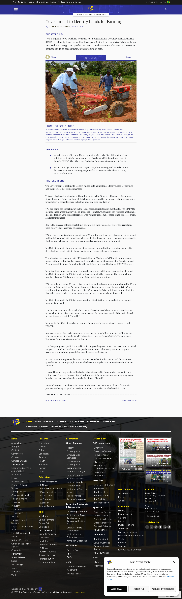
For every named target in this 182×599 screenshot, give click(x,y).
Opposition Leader (103, 458)
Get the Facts (76, 421)
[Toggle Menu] (16, 9)
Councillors (99, 475)
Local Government (20, 533)
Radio (63, 421)
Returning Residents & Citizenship (77, 505)
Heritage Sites (74, 485)
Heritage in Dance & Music (77, 491)
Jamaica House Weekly (50, 488)
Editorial (122, 542)
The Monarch (100, 488)
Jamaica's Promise (48, 544)
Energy (15, 478)
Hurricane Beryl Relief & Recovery (69, 426)
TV (56, 421)
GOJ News (44, 537)
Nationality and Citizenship (74, 536)
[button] (174, 562)
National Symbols (75, 478)
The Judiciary (100, 499)
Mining (14, 536)
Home (29, 421)
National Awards (75, 482)
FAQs (69, 557)
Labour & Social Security (19, 521)
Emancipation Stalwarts (73, 456)
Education (16, 474)
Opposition (16, 550)
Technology (17, 564)
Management (125, 514)
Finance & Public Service (19, 486)
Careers (122, 518)
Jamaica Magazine (48, 481)
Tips (69, 553)
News (38, 421)
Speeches (98, 507)
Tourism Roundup (47, 551)
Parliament (16, 554)
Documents (99, 534)
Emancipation (73, 451)
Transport (16, 571)
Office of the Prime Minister (21, 545)
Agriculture (91, 58)
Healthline (44, 541)
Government (108, 421)
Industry (15, 506)
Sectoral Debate (47, 506)
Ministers (98, 462)
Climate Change (19, 461)
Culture (15, 457)
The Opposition (101, 502)
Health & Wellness (20, 499)
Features (48, 421)
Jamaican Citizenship (77, 541)
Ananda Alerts (73, 573)
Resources (71, 545)
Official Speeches (47, 492)
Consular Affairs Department (74, 529)
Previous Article (56, 400)
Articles (121, 500)
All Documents (101, 553)
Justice (14, 516)
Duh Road (44, 527)
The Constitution (102, 539)
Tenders (122, 546)
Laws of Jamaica (102, 543)
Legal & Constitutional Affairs (22, 528)
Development (18, 464)
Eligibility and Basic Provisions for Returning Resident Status (76, 519)
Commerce (17, 454)
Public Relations (126, 525)
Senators (98, 472)
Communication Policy (102, 548)
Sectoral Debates (102, 526)
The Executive (101, 492)
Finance (42, 457)
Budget (15, 446)
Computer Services (127, 532)
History (70, 448)
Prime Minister (101, 455)
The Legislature (101, 495)
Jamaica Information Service (91, 14)
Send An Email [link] (153, 516)
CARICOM (72, 570)
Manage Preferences (163, 589)
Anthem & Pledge (76, 471)
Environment (17, 481)
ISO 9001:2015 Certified (129, 549)
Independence (74, 468)
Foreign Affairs (18, 491)
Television (123, 493)
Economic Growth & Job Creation (21, 469)
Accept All (116, 589)
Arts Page (43, 516)
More (68, 562)
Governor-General (102, 451)
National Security (19, 540)
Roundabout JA (46, 559)
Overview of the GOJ (104, 485)
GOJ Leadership (101, 443)
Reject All (139, 589)
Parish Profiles (74, 496)
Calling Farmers (46, 520)
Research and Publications (131, 535)
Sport (14, 561)
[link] (13, 2)
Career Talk (44, 523)
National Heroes (75, 475)
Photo (121, 539)
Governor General (20, 495)
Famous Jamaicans (76, 499)
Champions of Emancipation (73, 463)
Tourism (15, 568)
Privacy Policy (79, 592)
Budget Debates (102, 522)
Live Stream (45, 499)
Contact (43, 426)
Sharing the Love (47, 555)
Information (92, 421)
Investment (17, 513)
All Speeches (100, 530)
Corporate (31, 426)
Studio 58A (44, 502)
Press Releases (18, 557)
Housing (15, 502)
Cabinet (15, 450)
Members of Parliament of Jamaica (105, 467)
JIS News (43, 485)
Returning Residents (77, 511)
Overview (98, 448)
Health (42, 461)
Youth (14, 575)
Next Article (128, 400)
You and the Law (47, 562)
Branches (98, 480)
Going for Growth (47, 534)
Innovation (44, 464)
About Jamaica (74, 443)
